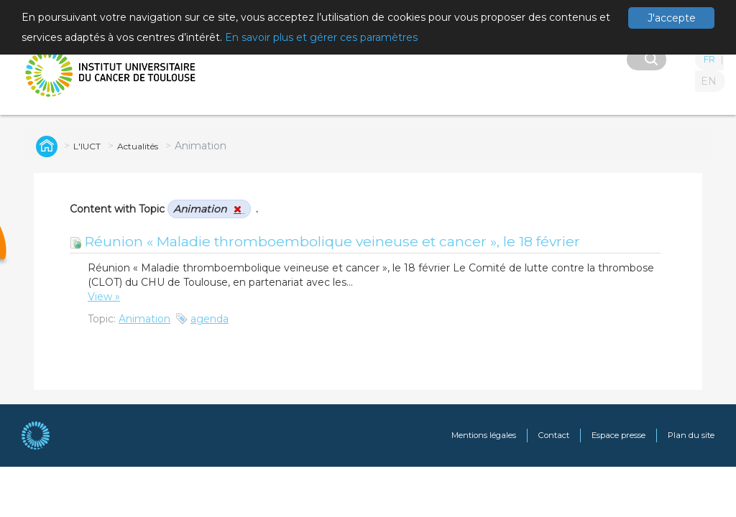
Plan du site (691, 435)
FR (709, 59)
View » (104, 296)
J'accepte (672, 17)
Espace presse (618, 435)
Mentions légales (483, 435)
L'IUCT (87, 146)
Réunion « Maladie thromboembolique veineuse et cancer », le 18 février (325, 241)
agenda (209, 318)
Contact (553, 435)
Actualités (137, 146)
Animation (144, 318)
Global (44, 146)
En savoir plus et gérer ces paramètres (321, 37)
